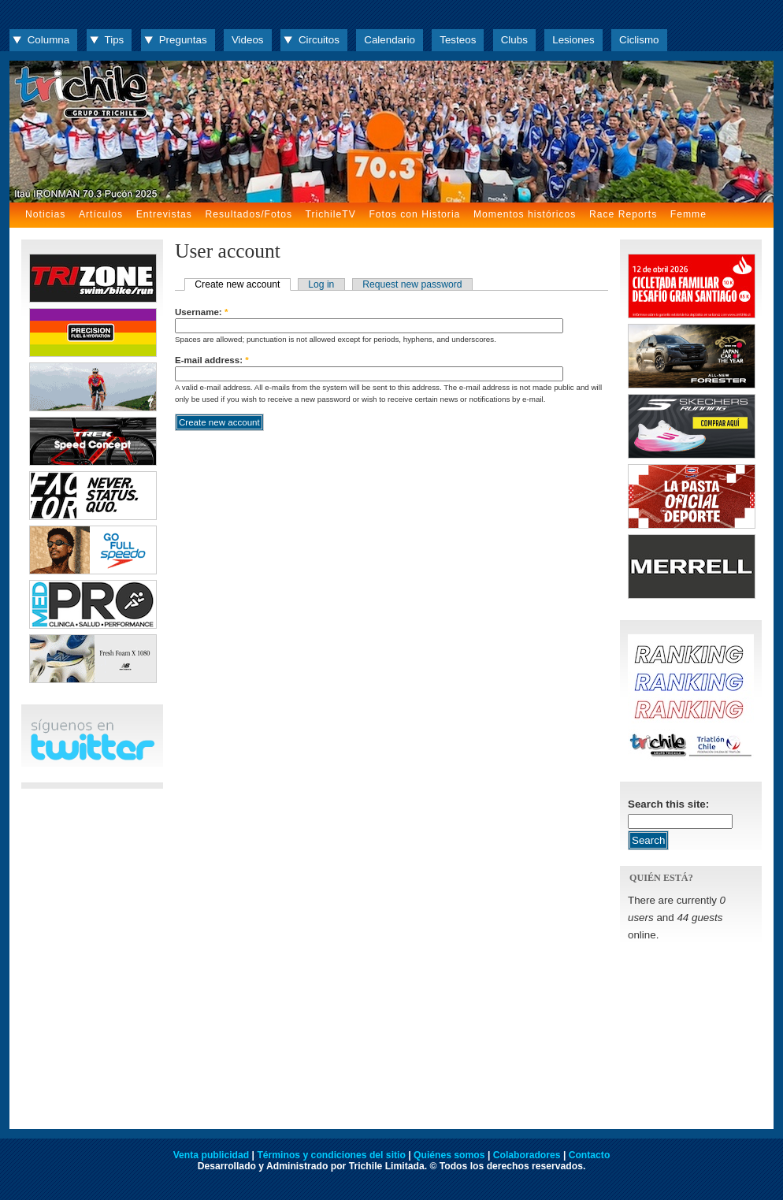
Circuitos (319, 40)
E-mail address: (212, 360)
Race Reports (623, 214)
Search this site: (668, 804)
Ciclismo (639, 40)
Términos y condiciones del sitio (331, 1155)
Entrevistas (164, 214)
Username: (201, 312)
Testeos (458, 40)
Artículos (101, 214)
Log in (321, 284)
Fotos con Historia (414, 214)
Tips (114, 40)
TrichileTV (331, 214)
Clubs (514, 40)
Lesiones (573, 40)
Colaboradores (527, 1155)
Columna (48, 40)
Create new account (237, 284)
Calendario (389, 40)
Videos (248, 40)
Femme (688, 214)
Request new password (412, 284)
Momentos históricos (524, 214)
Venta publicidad (211, 1155)
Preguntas (183, 40)
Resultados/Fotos (248, 214)
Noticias (45, 214)
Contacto (589, 1155)
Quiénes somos (449, 1155)
